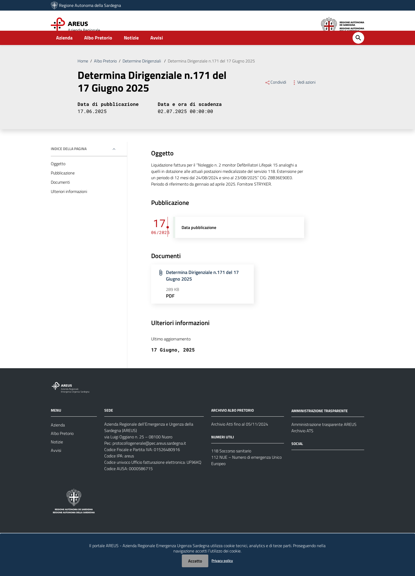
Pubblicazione (63, 184)
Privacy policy (222, 560)
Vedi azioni (303, 94)
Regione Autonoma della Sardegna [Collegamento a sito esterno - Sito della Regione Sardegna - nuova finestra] (90, 5)
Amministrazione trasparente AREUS (324, 436)
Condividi (275, 94)
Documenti (60, 194)
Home (83, 72)
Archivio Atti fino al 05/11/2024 (239, 436)
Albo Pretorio (98, 49)
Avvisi (156, 49)
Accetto (195, 561)
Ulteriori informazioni (69, 203)
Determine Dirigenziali (142, 72)
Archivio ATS (302, 442)
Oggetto (58, 175)
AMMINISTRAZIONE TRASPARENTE (319, 422)
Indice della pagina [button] (69, 160)
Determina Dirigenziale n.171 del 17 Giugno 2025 (211, 72)
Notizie (131, 49)
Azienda (64, 49)
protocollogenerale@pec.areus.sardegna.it (149, 455)
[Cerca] (358, 49)
